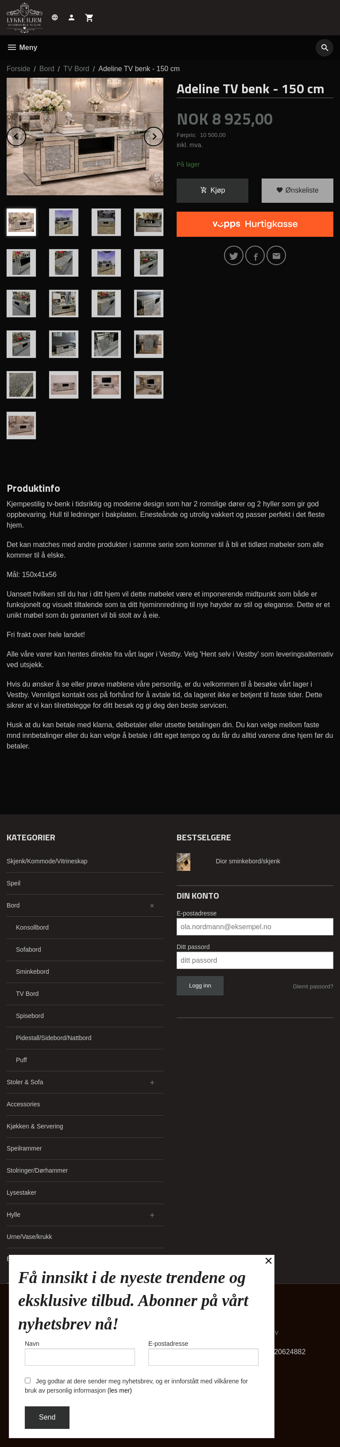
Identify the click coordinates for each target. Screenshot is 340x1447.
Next (162, 135)
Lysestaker (21, 1192)
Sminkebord (32, 971)
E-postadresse (196, 913)
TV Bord (27, 993)
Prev (25, 135)
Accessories (23, 1104)
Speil (13, 883)
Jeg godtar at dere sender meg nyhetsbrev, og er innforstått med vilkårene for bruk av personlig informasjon (136, 1386)
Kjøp (212, 190)
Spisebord (30, 1015)
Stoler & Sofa (25, 1082)
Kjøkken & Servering (35, 1126)
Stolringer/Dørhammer (37, 1170)
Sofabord (28, 949)
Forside (18, 68)
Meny (22, 47)
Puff (21, 1059)
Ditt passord (193, 946)
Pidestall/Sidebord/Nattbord (53, 1037)
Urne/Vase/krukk (29, 1236)
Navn (80, 1353)
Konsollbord (32, 927)
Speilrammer (24, 1148)
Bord (13, 905)
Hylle (13, 1214)
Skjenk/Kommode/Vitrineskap (47, 861)
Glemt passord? (313, 986)
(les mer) (120, 1390)
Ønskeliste (297, 190)
